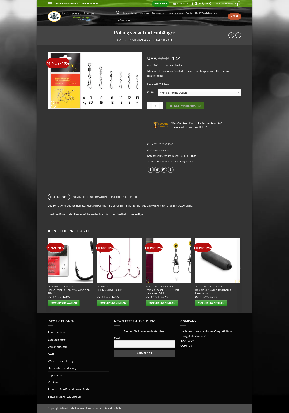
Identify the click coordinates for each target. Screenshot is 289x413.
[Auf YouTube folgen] (207, 3)
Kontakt (53, 382)
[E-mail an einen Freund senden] (164, 170)
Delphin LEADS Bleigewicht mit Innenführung (213, 291)
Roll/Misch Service (206, 12)
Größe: (150, 92)
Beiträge (144, 12)
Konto (189, 12)
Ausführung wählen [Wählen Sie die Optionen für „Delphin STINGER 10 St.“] (113, 303)
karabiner (176, 161)
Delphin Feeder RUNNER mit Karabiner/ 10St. (162, 291)
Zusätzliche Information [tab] (90, 197)
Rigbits (167, 39)
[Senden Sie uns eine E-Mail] (200, 3)
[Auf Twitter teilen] (157, 170)
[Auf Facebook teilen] (151, 170)
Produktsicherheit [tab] (124, 197)
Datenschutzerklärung (62, 368)
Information (125, 20)
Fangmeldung (175, 12)
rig (183, 161)
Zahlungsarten (57, 339)
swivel (189, 161)
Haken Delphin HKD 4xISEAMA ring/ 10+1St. (69, 291)
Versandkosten (174, 64)
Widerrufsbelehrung (61, 361)
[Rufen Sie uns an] (203, 3)
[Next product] (231, 35)
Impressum (55, 375)
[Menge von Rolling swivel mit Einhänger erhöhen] (161, 105)
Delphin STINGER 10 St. (110, 289)
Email (117, 338)
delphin (166, 161)
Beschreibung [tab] (59, 197)
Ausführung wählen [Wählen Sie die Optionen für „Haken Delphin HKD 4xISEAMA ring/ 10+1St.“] (64, 303)
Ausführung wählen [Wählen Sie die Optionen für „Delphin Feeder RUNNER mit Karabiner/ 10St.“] (162, 303)
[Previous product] (238, 35)
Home (125, 12)
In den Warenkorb (185, 105)
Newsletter (158, 12)
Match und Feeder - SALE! (143, 39)
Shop (134, 12)
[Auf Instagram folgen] (196, 3)
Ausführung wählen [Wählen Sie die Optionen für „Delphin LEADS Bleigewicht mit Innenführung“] (211, 303)
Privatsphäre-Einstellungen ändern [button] (70, 389)
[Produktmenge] (155, 105)
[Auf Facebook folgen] (192, 3)
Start (120, 39)
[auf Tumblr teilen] (171, 170)
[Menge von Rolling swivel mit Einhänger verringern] (149, 105)
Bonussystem (56, 332)
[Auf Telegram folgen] (210, 3)
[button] (50, 3)
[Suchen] (117, 13)
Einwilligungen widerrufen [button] (64, 396)
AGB (51, 353)
